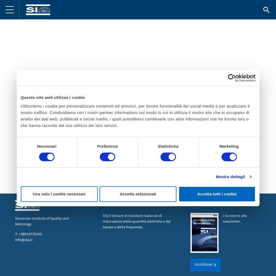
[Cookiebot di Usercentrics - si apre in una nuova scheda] (231, 78)
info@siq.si (23, 239)
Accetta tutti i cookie (217, 194)
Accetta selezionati (138, 194)
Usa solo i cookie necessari (59, 194)
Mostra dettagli (230, 176)
